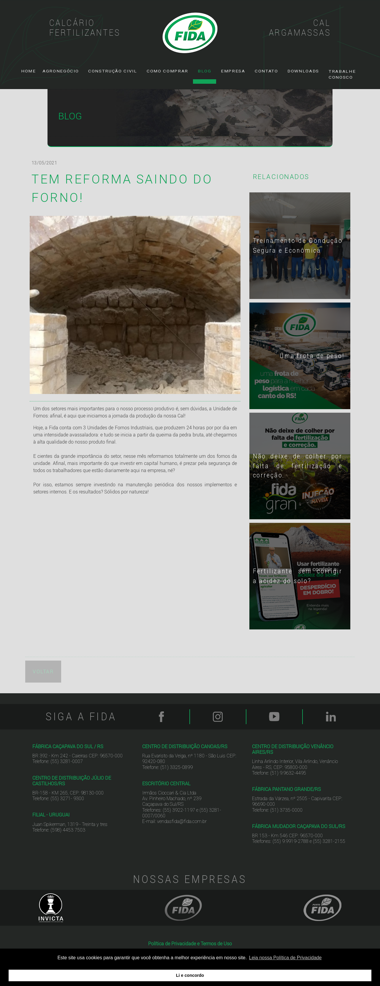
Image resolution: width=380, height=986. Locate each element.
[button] (60, 71)
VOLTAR (43, 669)
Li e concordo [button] (190, 975)
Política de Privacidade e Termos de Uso (190, 941)
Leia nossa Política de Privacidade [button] (285, 957)
